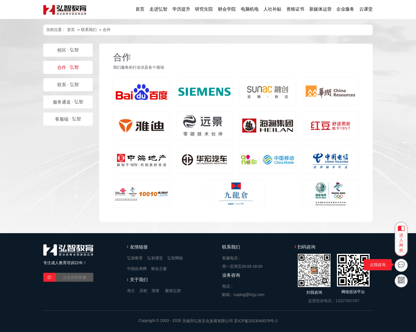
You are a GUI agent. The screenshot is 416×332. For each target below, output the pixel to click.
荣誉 (156, 290)
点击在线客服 (74, 277)
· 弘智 (68, 49)
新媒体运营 (320, 9)
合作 (107, 29)
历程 (143, 290)
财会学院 (227, 9)
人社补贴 (272, 9)
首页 (140, 9)
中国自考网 (137, 268)
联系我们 (89, 29)
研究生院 (204, 9)
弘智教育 (135, 258)
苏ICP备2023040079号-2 (256, 321)
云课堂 (366, 9)
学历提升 (181, 9)
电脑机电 (250, 9)
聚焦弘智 (173, 290)
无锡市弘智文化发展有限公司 (207, 321)
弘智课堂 (155, 258)
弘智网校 (175, 258)
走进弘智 (158, 9)
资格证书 (295, 9)
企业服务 (345, 9)
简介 (131, 290)
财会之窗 (159, 268)
